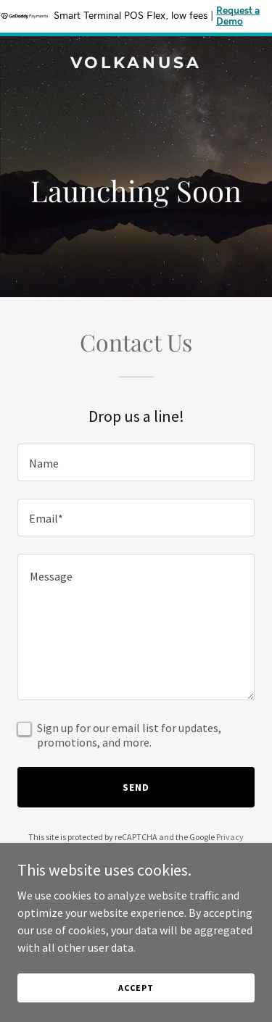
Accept (135, 987)
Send (136, 787)
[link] (136, 64)
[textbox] (136, 462)
